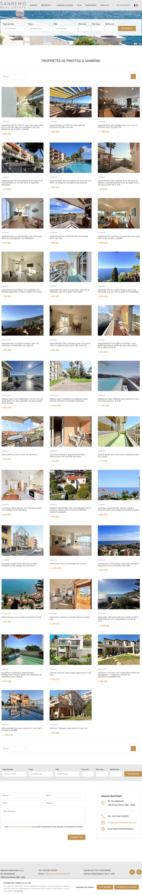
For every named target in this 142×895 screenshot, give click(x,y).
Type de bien (8, 24)
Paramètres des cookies (85, 887)
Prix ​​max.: (96, 24)
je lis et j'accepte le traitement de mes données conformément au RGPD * (44, 827)
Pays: (30, 24)
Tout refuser (105, 887)
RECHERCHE (127, 28)
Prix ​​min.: (83, 24)
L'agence (33, 5)
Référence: (110, 24)
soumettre (76, 837)
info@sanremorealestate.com (122, 822)
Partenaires (91, 5)
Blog (79, 5)
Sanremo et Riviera (65, 5)
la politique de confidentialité (20, 827)
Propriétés (47, 5)
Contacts (104, 5)
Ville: (55, 24)
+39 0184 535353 (123, 5)
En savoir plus (18, 891)
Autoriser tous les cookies (126, 887)
